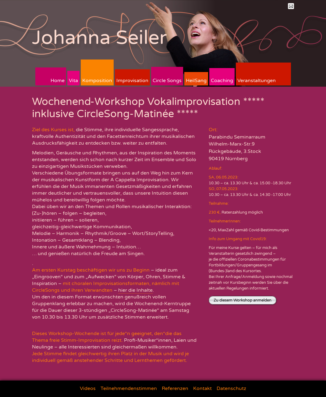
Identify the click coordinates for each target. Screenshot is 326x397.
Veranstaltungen (256, 81)
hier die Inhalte (135, 290)
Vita (73, 81)
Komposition (97, 81)
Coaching (222, 81)
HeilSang (196, 81)
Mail (291, 6)
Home (58, 81)
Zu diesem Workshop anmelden (242, 300)
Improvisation (132, 81)
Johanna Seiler (99, 37)
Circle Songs (167, 81)
